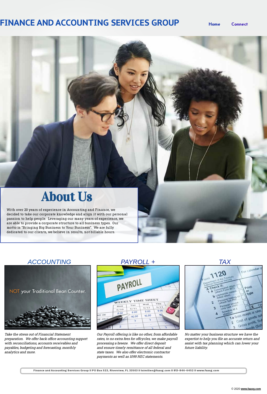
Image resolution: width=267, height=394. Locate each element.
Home (214, 24)
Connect (239, 24)
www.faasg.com (251, 388)
